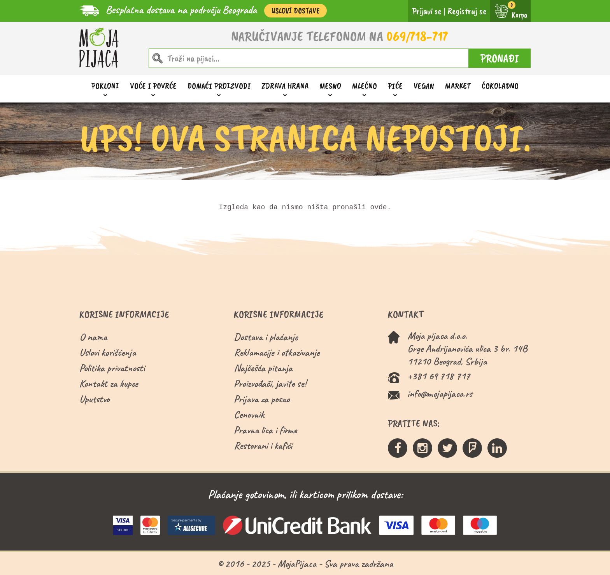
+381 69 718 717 (438, 376)
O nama (93, 336)
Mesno (330, 86)
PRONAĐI (499, 58)
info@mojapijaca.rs (439, 393)
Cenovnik (249, 414)
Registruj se (466, 11)
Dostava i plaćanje (266, 336)
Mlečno (364, 86)
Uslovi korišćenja (107, 352)
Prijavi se (426, 11)
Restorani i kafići (263, 445)
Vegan (424, 85)
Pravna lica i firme (265, 430)
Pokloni (105, 86)
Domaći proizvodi (219, 86)
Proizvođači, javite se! (270, 383)
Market (458, 85)
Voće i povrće (153, 86)
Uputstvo (94, 399)
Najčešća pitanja (263, 367)
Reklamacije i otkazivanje (277, 352)
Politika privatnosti (112, 367)
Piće (395, 86)
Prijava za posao (261, 399)
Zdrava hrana (285, 86)
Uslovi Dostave (295, 11)
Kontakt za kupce (108, 383)
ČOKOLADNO (500, 85)
